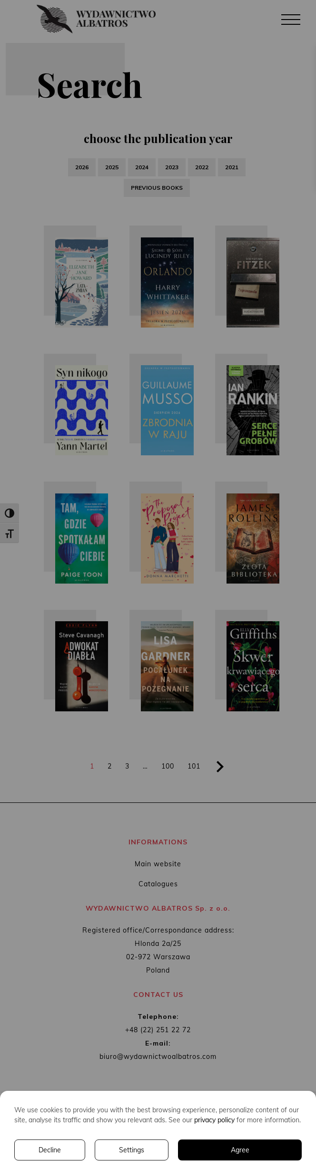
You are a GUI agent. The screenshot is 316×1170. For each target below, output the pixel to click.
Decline (50, 1150)
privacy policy (214, 1120)
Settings (131, 1150)
